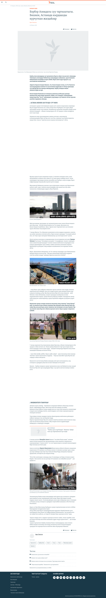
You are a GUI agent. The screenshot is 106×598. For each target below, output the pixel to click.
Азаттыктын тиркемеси (16, 587)
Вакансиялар (13, 590)
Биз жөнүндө (13, 579)
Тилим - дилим (35, 577)
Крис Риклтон (33, 22)
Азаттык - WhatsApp (15, 584)
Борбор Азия (33, 8)
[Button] (66, 29)
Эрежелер (12, 582)
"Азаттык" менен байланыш (17, 592)
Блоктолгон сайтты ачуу (16, 577)
